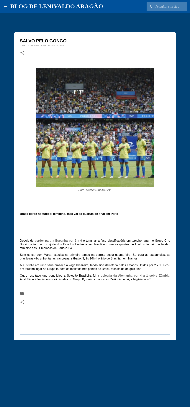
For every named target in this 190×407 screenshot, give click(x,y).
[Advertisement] (95, 372)
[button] (22, 53)
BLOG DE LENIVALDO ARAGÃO (56, 6)
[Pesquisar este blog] (167, 6)
